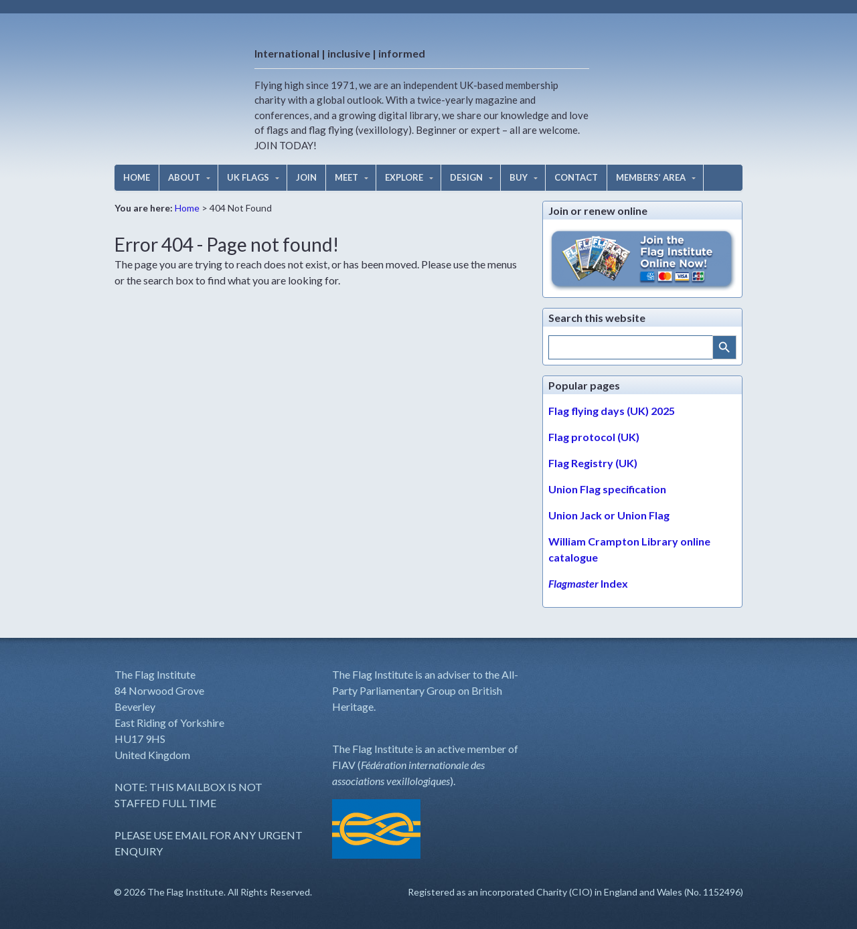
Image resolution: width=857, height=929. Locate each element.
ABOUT (184, 177)
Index (588, 583)
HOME (136, 177)
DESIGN (466, 177)
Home (187, 208)
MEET (346, 177)
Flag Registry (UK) (592, 462)
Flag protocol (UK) (593, 436)
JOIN (306, 177)
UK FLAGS (248, 177)
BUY (519, 177)
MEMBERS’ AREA (651, 177)
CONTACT (576, 177)
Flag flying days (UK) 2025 (611, 410)
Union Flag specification (607, 489)
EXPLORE (404, 177)
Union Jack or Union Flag (609, 515)
